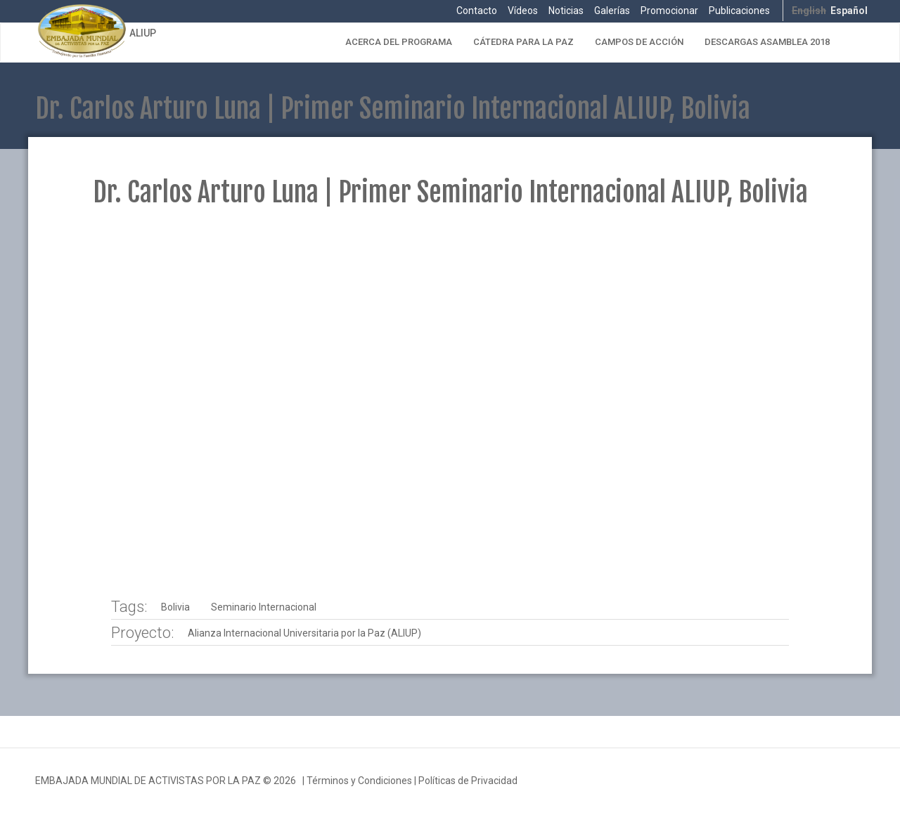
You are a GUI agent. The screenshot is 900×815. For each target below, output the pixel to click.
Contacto (476, 10)
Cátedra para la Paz (523, 42)
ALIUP (142, 33)
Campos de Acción (639, 42)
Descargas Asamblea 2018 (767, 42)
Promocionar (669, 10)
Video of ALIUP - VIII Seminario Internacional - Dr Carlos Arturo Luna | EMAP (449, 404)
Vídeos (523, 10)
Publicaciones (739, 10)
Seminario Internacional (263, 607)
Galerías (612, 10)
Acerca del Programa (398, 42)
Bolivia (175, 607)
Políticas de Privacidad (468, 780)
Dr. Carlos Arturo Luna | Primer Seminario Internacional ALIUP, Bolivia (450, 192)
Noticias (566, 10)
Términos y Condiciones (359, 780)
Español (849, 10)
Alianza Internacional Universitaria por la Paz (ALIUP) (304, 633)
